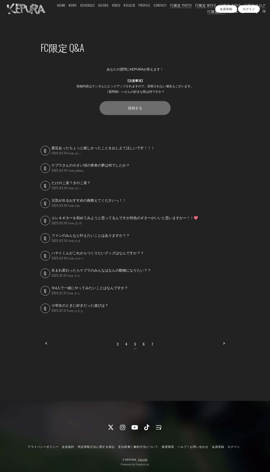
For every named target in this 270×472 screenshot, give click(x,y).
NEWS (92, 13)
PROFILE (163, 13)
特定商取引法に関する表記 (96, 447)
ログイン (249, 28)
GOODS (122, 13)
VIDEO (135, 13)
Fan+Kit (142, 459)
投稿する (135, 108)
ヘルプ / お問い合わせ (193, 447)
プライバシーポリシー (42, 447)
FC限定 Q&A (210, 19)
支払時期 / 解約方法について (138, 447)
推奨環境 (168, 447)
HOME (80, 13)
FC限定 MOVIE (224, 13)
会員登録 (226, 28)
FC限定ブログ (187, 19)
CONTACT (179, 13)
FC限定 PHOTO (200, 13)
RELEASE (148, 13)
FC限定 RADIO (249, 13)
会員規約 (68, 447)
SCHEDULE (106, 13)
